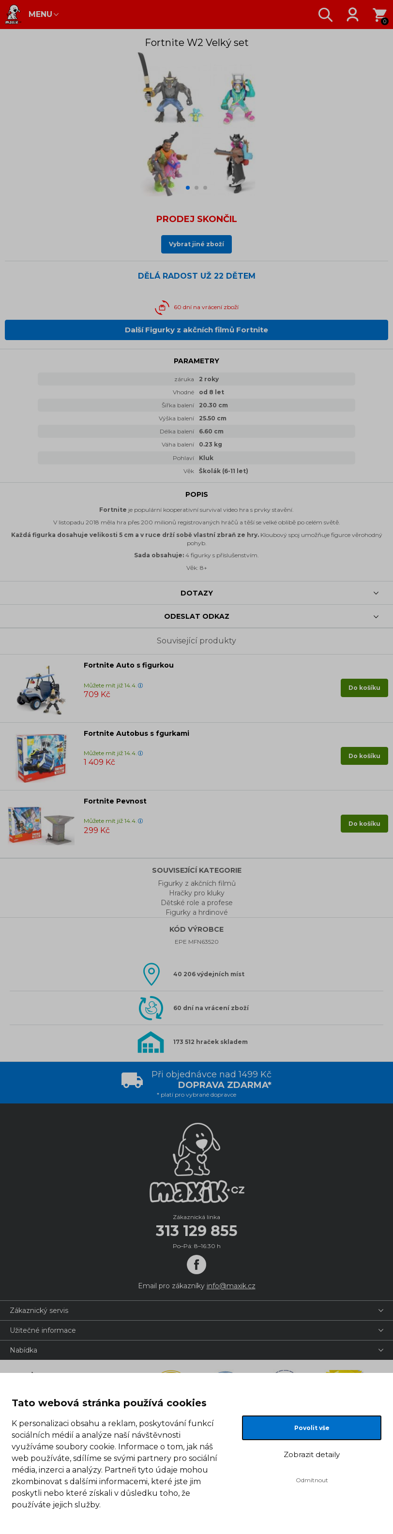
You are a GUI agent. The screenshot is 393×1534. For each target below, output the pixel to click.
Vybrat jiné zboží (196, 244)
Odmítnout (312, 1480)
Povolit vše (312, 1427)
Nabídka (23, 1350)
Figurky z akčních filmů (197, 883)
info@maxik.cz (231, 1285)
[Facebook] (196, 1264)
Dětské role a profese (197, 902)
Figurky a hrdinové (197, 912)
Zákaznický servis (39, 1310)
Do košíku (364, 687)
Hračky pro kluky (197, 893)
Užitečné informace (43, 1330)
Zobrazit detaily (312, 1454)
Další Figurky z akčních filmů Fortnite (196, 329)
